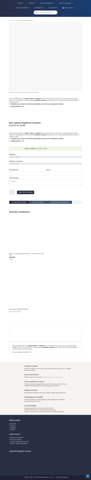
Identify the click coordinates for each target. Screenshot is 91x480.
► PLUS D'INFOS (38, 202)
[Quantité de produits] (12, 192)
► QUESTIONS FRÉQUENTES (59, 202)
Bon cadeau (15, 20)
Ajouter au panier (26, 192)
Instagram (13, 427)
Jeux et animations (66, 3)
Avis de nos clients (15, 439)
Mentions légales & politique (19, 443)
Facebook (13, 424)
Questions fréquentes (16, 437)
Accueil (21, 3)
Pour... (48, 170)
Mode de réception (16, 161)
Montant (12, 154)
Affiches (32, 3)
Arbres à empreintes (47, 3)
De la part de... (14, 170)
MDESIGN (51, 477)
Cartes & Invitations (23, 8)
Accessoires (53, 8)
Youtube (12, 429)
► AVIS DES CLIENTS (19, 202)
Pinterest (12, 426)
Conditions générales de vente (19, 441)
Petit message (13, 178)
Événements (39, 8)
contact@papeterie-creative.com (53, 377)
